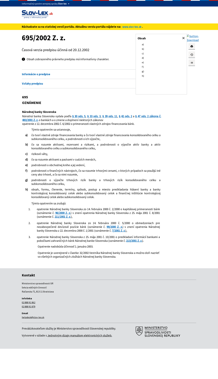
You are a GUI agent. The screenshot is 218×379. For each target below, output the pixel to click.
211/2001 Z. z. (63, 235)
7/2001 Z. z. (110, 253)
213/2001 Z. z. (96, 267)
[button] (183, 38)
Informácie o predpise (36, 74)
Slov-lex (62, 3)
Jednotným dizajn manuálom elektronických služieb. (79, 366)
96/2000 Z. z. (101, 228)
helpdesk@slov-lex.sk (33, 347)
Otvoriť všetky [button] (114, 67)
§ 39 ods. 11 (108, 116)
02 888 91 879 (28, 336)
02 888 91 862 (28, 332)
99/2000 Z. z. (64, 249)
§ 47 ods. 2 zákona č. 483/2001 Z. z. (55, 120)
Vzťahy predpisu (32, 83)
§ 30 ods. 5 (78, 116)
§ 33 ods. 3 (92, 116)
